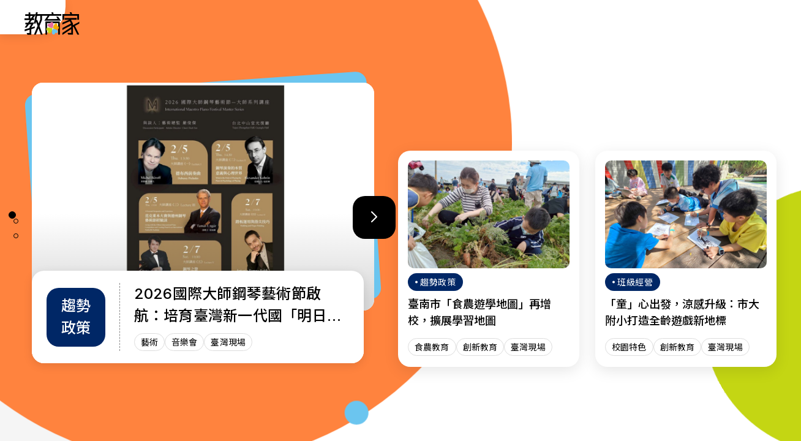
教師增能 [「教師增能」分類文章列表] (503, 23)
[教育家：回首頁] (52, 31)
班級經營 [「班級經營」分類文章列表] (440, 23)
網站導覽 (631, 23)
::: (20, 25)
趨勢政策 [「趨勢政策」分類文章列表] (376, 23)
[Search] (759, 23)
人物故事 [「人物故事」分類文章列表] (312, 23)
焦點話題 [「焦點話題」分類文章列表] (567, 23)
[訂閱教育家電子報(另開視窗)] (700, 23)
